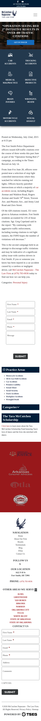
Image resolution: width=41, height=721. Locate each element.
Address (6, 663)
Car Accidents (11, 382)
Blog (20, 548)
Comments (7, 671)
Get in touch (20, 42)
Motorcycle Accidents (14, 376)
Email (10, 319)
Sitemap (35, 709)
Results (20, 542)
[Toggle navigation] (35, 14)
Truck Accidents (12, 394)
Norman (20, 607)
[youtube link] (23, 1)
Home (20, 536)
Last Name (12, 312)
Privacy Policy (25, 709)
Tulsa (20, 613)
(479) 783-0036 (21, 273)
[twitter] (20, 563)
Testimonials (21, 545)
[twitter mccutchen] (20, 1)
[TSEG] (20, 714)
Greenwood (20, 597)
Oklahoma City (20, 610)
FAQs (20, 551)
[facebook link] (18, 1)
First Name (12, 304)
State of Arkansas (20, 619)
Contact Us (20, 554)
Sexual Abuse (11, 388)
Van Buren (20, 600)
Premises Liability (13, 385)
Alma (20, 594)
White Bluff (20, 616)
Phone (10, 327)
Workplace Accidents (14, 397)
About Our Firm (20, 539)
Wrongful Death (12, 399)
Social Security (12, 391)
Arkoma (20, 603)
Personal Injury (20, 282)
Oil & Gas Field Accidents (16, 379)
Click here (6, 426)
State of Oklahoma (20, 622)
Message (10, 336)
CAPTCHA (11, 347)
